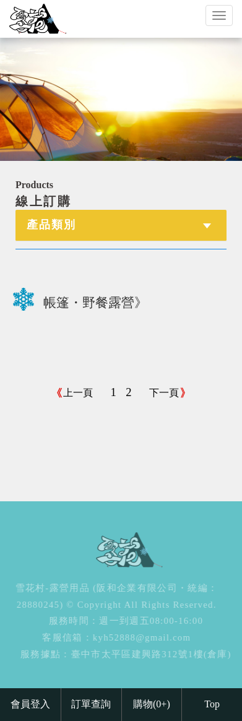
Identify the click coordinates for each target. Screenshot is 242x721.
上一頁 (78, 392)
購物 (151, 704)
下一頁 (164, 392)
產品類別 (51, 224)
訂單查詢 (91, 704)
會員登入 (30, 704)
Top (212, 704)
